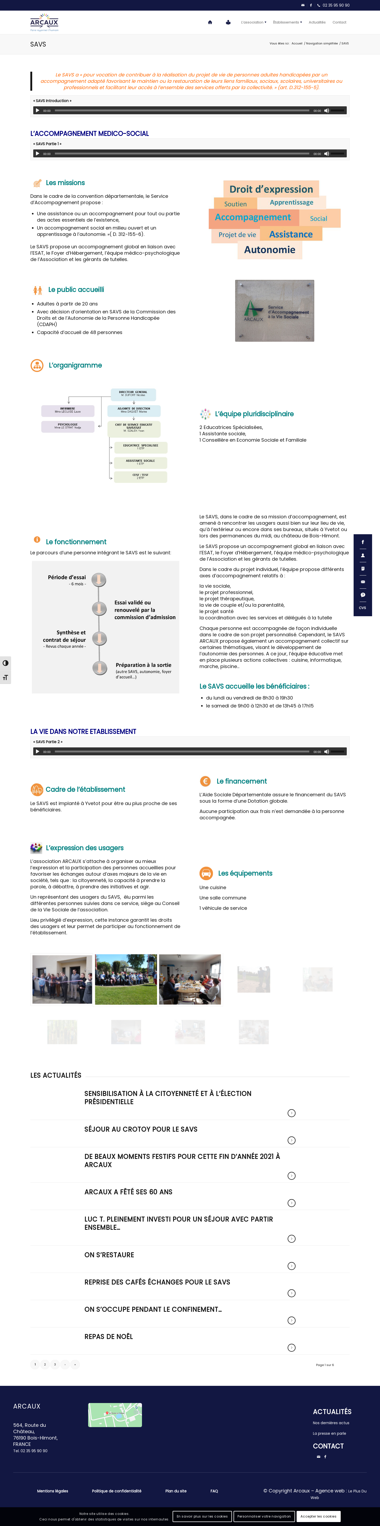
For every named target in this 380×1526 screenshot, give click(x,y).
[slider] (182, 110)
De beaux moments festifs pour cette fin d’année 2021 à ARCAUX (182, 1160)
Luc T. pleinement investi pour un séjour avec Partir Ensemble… (178, 1223)
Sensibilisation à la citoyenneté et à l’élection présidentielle (167, 1097)
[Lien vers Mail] (303, 5)
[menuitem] (210, 22)
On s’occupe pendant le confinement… (153, 1309)
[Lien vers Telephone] (332, 5)
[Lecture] (37, 110)
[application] (190, 110)
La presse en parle (329, 1433)
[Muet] (326, 110)
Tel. (30, 1451)
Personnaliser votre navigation (264, 1516)
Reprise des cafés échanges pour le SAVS (157, 1282)
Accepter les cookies (318, 1516)
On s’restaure (109, 1255)
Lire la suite (291, 1113)
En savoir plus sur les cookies (202, 1516)
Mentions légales (52, 1491)
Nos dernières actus (331, 1423)
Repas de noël (108, 1336)
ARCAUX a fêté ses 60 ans (128, 1192)
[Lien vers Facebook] (311, 5)
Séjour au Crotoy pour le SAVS (141, 1129)
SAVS (38, 44)
